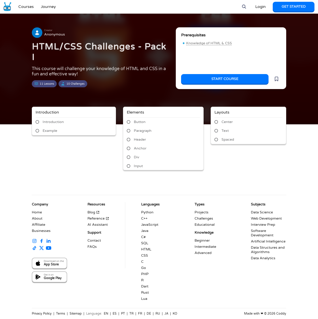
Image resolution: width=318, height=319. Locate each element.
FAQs (92, 246)
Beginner (202, 240)
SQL (144, 243)
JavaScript (149, 224)
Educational (205, 224)
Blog (93, 212)
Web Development (266, 218)
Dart (144, 286)
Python (147, 212)
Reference (98, 218)
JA (166, 313)
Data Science (262, 212)
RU (157, 313)
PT (123, 313)
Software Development (262, 233)
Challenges (204, 218)
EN (106, 313)
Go (143, 268)
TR (131, 313)
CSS (144, 255)
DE (149, 313)
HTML (146, 249)
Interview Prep (263, 224)
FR (140, 313)
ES (115, 313)
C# (143, 237)
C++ (144, 218)
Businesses (41, 231)
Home (37, 212)
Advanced (203, 253)
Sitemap (76, 313)
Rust (145, 292)
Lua (144, 299)
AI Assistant (97, 224)
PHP (145, 274)
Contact (94, 240)
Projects (201, 212)
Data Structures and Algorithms (268, 249)
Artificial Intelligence (268, 241)
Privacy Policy (42, 313)
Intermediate (205, 246)
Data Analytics (263, 258)
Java (144, 231)
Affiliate (38, 224)
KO (175, 313)
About (37, 218)
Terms (60, 313)
